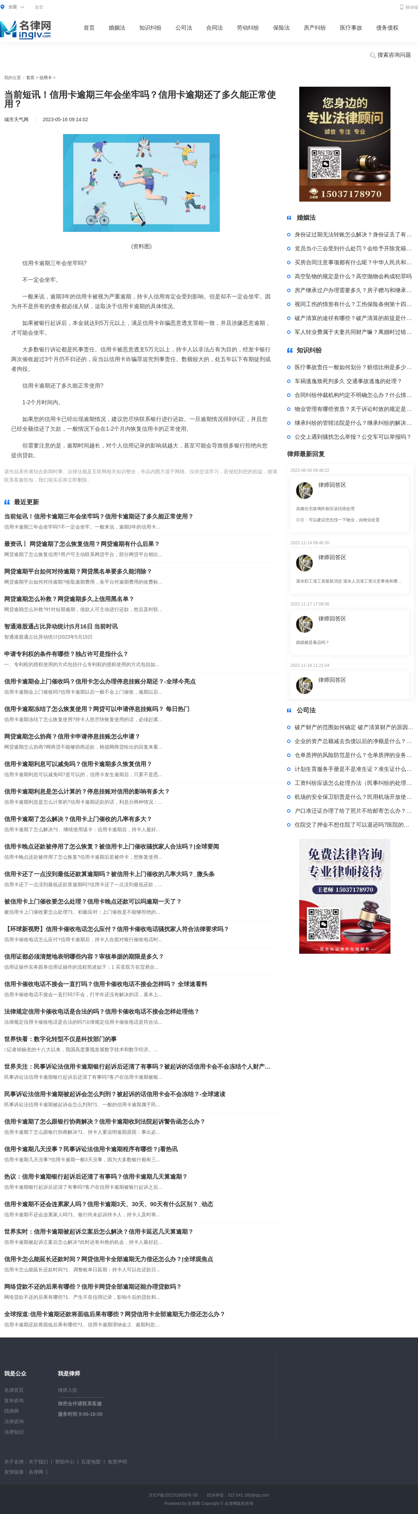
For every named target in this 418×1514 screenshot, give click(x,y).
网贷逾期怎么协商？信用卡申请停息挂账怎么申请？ (72, 736)
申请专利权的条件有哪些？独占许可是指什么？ (66, 654)
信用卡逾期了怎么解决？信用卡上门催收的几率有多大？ (78, 819)
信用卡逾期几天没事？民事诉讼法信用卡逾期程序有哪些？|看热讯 (91, 1149)
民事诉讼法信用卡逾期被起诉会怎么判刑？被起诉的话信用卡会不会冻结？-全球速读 (114, 1094)
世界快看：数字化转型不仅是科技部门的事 (60, 1039)
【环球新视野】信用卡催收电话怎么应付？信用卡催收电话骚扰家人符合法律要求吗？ (116, 929)
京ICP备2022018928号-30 (173, 1495)
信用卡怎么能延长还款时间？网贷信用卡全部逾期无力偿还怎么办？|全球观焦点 (108, 1259)
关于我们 (38, 1462)
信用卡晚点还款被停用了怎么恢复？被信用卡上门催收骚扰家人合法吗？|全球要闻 (111, 846)
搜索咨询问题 (390, 55)
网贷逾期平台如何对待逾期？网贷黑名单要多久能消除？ (78, 571)
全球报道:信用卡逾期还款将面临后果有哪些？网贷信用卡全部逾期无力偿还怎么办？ (114, 1314)
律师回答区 (332, 485)
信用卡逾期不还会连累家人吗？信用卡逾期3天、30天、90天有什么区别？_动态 (108, 1204)
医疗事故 (351, 28)
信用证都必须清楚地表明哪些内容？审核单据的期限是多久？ (84, 956)
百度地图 (91, 1462)
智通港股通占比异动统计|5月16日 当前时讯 (61, 626)
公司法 (184, 28)
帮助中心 (65, 1462)
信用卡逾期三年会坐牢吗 (136, 480)
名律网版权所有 (239, 1503)
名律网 (36, 1472)
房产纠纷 (315, 28)
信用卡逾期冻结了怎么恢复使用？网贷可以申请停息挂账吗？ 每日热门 (96, 709)
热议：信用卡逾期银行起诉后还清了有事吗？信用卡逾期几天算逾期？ (96, 1176)
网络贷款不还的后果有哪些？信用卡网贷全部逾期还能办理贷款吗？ (93, 1286)
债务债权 (387, 28)
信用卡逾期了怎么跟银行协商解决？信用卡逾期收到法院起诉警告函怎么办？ (105, 1121)
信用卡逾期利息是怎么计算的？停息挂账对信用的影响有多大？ (87, 791)
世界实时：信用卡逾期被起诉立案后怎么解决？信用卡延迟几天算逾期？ (99, 1231)
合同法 (214, 28)
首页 (39, 7)
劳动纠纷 (248, 28)
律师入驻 (67, 1390)
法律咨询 (14, 1421)
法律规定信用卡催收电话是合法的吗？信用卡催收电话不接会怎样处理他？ (102, 1011)
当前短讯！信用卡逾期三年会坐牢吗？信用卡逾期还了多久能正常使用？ (99, 516)
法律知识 (14, 1432)
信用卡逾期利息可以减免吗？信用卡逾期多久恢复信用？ (78, 764)
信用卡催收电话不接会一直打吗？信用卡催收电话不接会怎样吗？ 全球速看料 (105, 984)
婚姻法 (117, 28)
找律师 (11, 1411)
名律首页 (14, 1390)
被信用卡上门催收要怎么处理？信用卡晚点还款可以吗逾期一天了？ (93, 901)
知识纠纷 (150, 28)
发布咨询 (14, 1400)
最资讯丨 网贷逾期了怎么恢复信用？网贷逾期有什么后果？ (82, 544)
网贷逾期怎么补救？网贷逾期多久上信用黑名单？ (69, 599)
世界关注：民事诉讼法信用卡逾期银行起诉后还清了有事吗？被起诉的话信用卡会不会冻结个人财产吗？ (138, 1066)
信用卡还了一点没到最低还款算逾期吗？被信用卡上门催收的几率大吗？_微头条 (109, 874)
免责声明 (117, 1462)
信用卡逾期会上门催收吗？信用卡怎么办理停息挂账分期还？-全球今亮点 (100, 681)
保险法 (281, 28)
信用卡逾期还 (179, 480)
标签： (100, 480)
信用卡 (45, 77)
